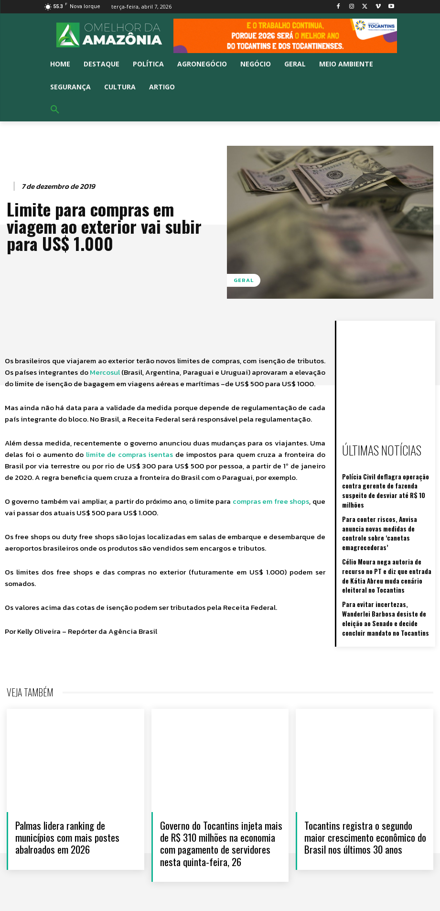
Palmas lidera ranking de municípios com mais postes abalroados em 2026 (67, 832)
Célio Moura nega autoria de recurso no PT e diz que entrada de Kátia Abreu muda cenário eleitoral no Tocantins (386, 546)
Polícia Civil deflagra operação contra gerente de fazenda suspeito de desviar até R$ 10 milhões (386, 482)
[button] (54, 109)
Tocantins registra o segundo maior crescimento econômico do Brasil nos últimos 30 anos (365, 832)
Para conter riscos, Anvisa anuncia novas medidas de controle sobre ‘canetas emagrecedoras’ (384, 512)
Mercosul (105, 372)
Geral (243, 280)
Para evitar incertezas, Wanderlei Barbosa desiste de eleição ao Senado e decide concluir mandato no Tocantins (387, 584)
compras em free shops (271, 501)
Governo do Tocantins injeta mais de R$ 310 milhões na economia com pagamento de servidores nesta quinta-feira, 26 (221, 838)
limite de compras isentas (129, 454)
